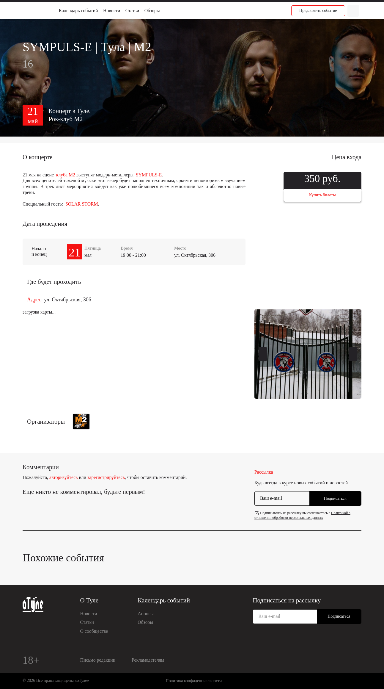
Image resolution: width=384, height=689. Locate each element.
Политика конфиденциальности (194, 681)
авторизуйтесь (63, 477)
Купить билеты (322, 195)
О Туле (89, 600)
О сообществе (94, 631)
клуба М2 (65, 174)
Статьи (132, 10)
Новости (111, 10)
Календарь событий (78, 10)
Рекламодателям (148, 660)
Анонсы (146, 613)
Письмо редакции (97, 660)
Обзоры (152, 10)
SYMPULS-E (149, 174)
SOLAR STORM (81, 203)
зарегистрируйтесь (106, 477)
